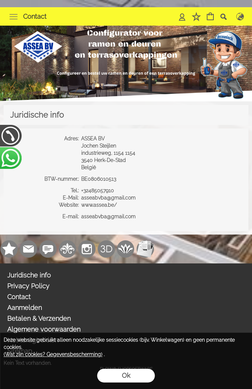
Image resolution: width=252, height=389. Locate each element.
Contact (35, 16)
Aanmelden (24, 307)
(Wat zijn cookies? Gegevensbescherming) (53, 354)
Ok (126, 375)
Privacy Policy (28, 286)
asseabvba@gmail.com (109, 198)
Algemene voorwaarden (43, 329)
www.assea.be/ (99, 205)
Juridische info (29, 275)
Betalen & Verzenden (39, 318)
